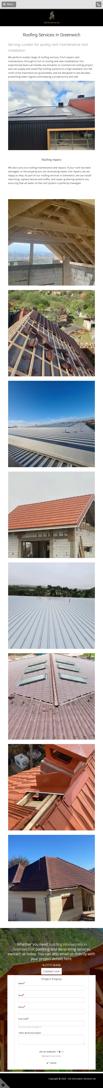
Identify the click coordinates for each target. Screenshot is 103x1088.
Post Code (23, 1019)
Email (21, 995)
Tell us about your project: (29, 1033)
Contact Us (51, 971)
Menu (8, 4)
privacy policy (55, 1056)
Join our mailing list (50, 1051)
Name (21, 983)
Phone (21, 1007)
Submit (51, 1063)
